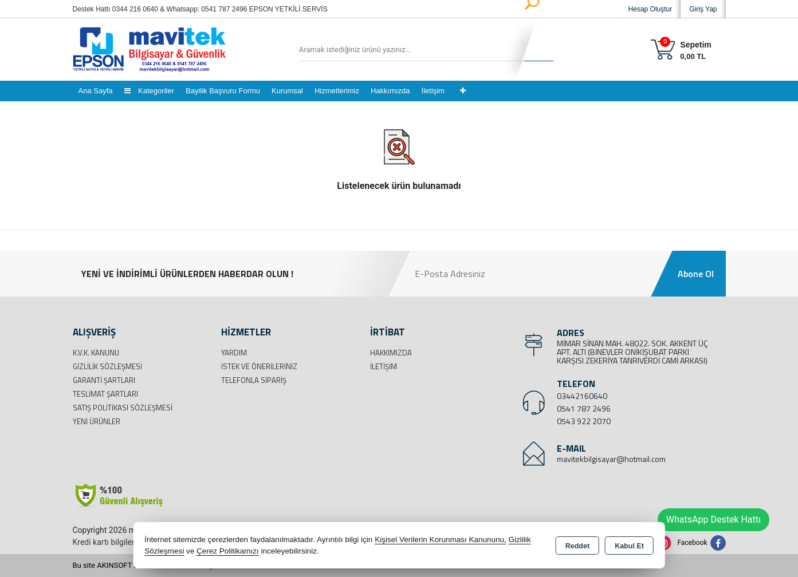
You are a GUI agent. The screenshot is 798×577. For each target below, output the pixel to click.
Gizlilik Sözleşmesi (107, 366)
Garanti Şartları (104, 380)
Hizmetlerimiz (337, 90)
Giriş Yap (703, 9)
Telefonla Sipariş (253, 380)
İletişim (433, 90)
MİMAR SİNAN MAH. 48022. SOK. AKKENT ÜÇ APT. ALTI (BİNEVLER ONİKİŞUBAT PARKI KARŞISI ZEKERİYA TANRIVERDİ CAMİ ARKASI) (632, 351)
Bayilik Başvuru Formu (223, 90)
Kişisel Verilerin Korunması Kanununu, (440, 539)
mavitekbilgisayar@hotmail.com (611, 459)
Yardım (234, 352)
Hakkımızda (390, 90)
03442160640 (582, 396)
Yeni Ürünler (96, 421)
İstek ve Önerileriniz (259, 366)
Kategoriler (149, 90)
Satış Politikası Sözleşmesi (122, 407)
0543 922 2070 (584, 421)
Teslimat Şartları (105, 394)
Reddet (577, 546)
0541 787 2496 (584, 408)
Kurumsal (287, 90)
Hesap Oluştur (650, 9)
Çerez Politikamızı (227, 551)
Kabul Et (629, 546)
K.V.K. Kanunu (96, 352)
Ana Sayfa (95, 90)
